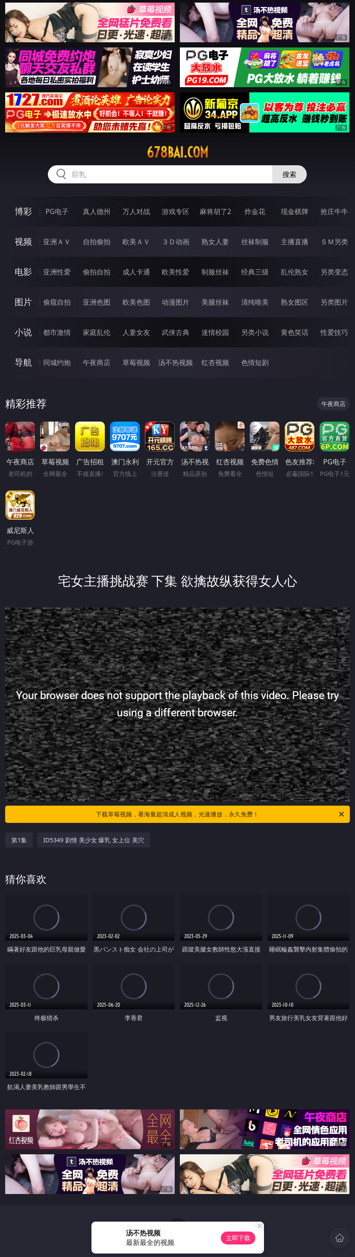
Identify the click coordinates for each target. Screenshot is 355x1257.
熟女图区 (294, 302)
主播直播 (294, 241)
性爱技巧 (334, 332)
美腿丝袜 (215, 302)
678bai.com (177, 152)
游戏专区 (175, 211)
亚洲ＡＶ (57, 241)
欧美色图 (136, 302)
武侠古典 (175, 332)
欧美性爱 (175, 272)
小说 (23, 332)
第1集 (19, 840)
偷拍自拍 (96, 272)
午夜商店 (96, 362)
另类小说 (255, 332)
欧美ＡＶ (136, 241)
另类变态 (334, 272)
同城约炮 (57, 362)
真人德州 (96, 211)
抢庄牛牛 (334, 211)
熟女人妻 (215, 241)
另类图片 (334, 302)
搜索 (289, 174)
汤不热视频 (175, 362)
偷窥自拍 (57, 302)
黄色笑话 (294, 332)
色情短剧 (255, 362)
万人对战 (136, 211)
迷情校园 (215, 332)
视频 (23, 241)
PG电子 (56, 211)
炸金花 (255, 211)
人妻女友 (136, 332)
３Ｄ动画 (175, 241)
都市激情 (57, 332)
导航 (23, 362)
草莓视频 (136, 362)
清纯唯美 (255, 302)
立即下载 (238, 1238)
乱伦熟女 (294, 272)
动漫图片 (175, 302)
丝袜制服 (255, 241)
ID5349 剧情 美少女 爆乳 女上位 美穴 (93, 840)
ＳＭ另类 (334, 241)
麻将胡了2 (215, 211)
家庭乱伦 (96, 332)
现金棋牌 (294, 211)
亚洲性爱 (57, 272)
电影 (23, 271)
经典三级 (255, 272)
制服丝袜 (215, 272)
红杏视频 (215, 362)
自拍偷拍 (96, 241)
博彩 (23, 211)
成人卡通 (136, 272)
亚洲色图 (96, 302)
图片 (23, 302)
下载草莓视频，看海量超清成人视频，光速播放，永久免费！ (220, 814)
